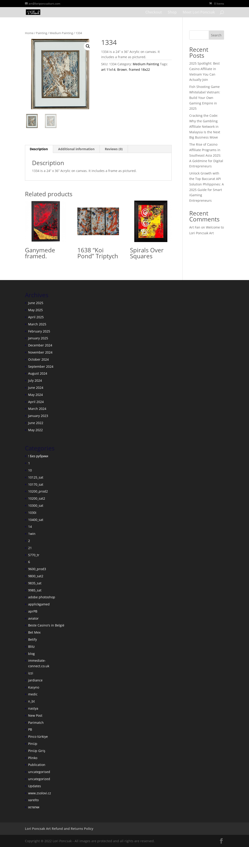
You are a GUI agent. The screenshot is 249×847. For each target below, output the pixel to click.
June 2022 (35, 423)
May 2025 (35, 310)
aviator (33, 618)
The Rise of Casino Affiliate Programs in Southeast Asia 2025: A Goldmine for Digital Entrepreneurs (206, 155)
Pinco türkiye (38, 736)
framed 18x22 (139, 69)
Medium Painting (61, 33)
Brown (122, 69)
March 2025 (37, 324)
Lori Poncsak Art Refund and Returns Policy (59, 828)
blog (31, 653)
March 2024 (37, 408)
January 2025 (38, 338)
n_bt (31, 701)
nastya (33, 708)
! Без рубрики (38, 456)
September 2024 (40, 366)
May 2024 (35, 394)
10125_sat (35, 477)
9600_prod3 (37, 569)
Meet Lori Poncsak (199, 13)
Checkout (153, 13)
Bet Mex (34, 632)
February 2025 (39, 331)
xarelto (33, 800)
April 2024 (36, 402)
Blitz (31, 646)
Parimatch (36, 722)
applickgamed (39, 604)
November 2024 (40, 352)
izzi (30, 673)
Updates (34, 786)
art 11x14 (108, 69)
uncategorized (39, 779)
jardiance (35, 680)
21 (30, 548)
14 (30, 526)
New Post (35, 715)
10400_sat (35, 519)
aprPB (32, 611)
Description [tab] (39, 149)
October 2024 (38, 359)
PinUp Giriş (36, 751)
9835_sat (34, 583)
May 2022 (35, 430)
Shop (172, 13)
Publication (36, 765)
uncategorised (39, 772)
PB (30, 729)
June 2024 (35, 387)
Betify (32, 639)
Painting (41, 33)
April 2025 (36, 317)
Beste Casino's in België (46, 625)
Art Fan (194, 227)
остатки (33, 807)
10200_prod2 (38, 491)
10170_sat (35, 484)
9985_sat (34, 590)
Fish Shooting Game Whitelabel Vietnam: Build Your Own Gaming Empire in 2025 (204, 97)
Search (216, 35)
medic (33, 694)
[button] (88, 46)
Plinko (32, 758)
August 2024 (37, 373)
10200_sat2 (36, 498)
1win (31, 533)
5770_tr (33, 555)
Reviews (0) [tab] (114, 149)
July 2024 (35, 380)
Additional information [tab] (76, 149)
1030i (32, 512)
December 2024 (40, 345)
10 (30, 470)
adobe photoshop (41, 597)
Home (29, 33)
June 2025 (35, 303)
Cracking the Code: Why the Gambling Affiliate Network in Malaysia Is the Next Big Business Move (204, 126)
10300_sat (35, 505)
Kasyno (33, 687)
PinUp (32, 743)
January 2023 (38, 416)
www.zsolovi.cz (39, 793)
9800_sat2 (35, 576)
